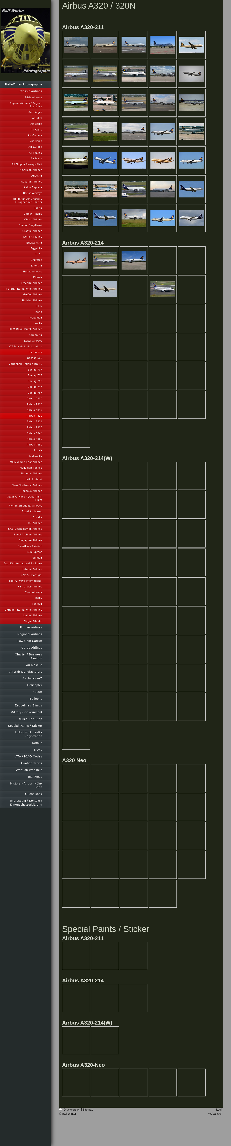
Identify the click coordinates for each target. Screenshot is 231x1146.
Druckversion (70, 1109)
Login (219, 1109)
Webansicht (215, 1113)
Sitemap (88, 1109)
